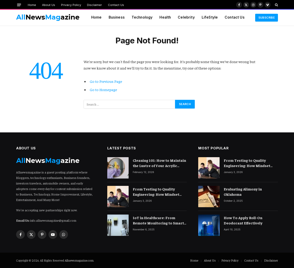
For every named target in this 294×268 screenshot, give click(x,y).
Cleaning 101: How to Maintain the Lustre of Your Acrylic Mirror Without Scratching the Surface (159, 163)
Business (117, 17)
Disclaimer (94, 5)
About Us (48, 5)
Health (165, 17)
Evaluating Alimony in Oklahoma (243, 191)
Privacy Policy (71, 5)
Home (32, 5)
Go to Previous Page (106, 81)
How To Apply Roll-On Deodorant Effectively (243, 220)
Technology (142, 17)
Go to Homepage (103, 89)
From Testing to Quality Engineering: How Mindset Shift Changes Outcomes (156, 192)
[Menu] (19, 4)
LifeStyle (210, 17)
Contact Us (116, 5)
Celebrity (186, 17)
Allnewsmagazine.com (79, 260)
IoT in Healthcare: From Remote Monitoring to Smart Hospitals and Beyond (158, 220)
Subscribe (266, 17)
